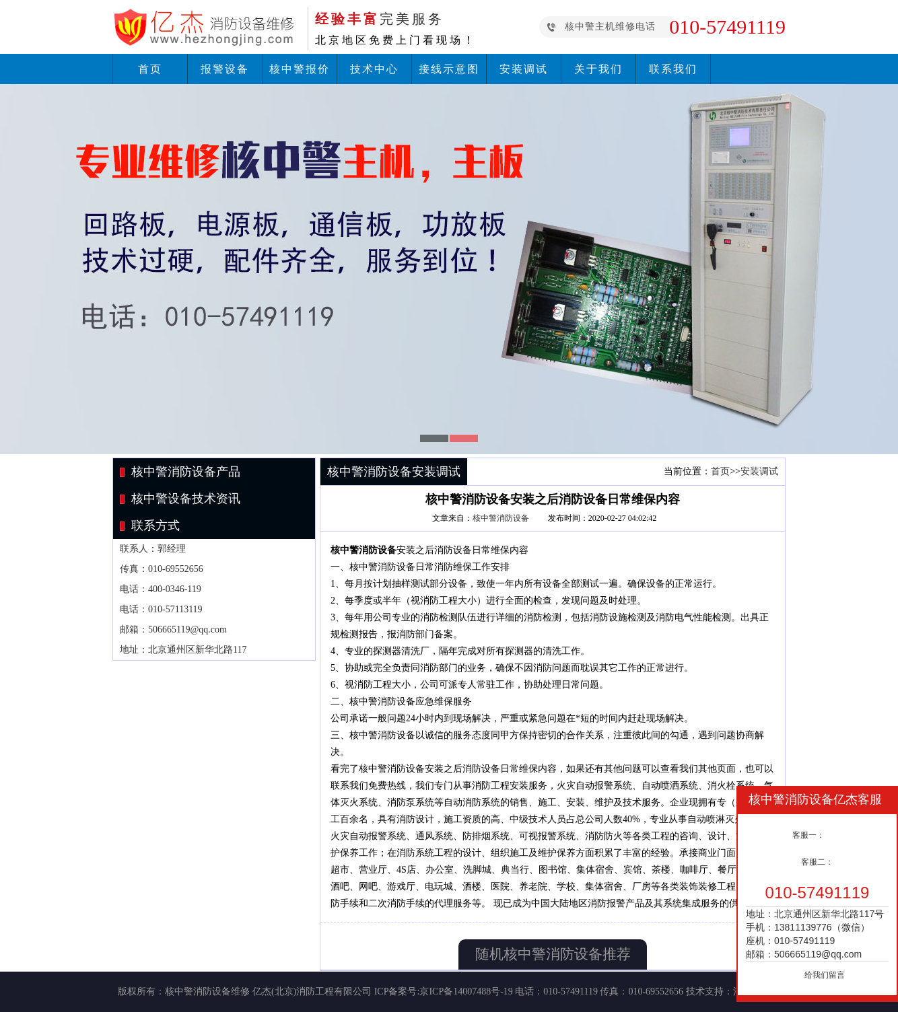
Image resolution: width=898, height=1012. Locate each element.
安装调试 (523, 69)
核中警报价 (299, 69)
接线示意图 (449, 69)
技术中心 (374, 69)
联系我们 (673, 69)
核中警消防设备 (501, 518)
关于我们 (598, 69)
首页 (150, 69)
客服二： (817, 862)
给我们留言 (824, 975)
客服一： (808, 835)
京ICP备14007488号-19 (465, 991)
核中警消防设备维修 (207, 991)
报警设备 (225, 69)
